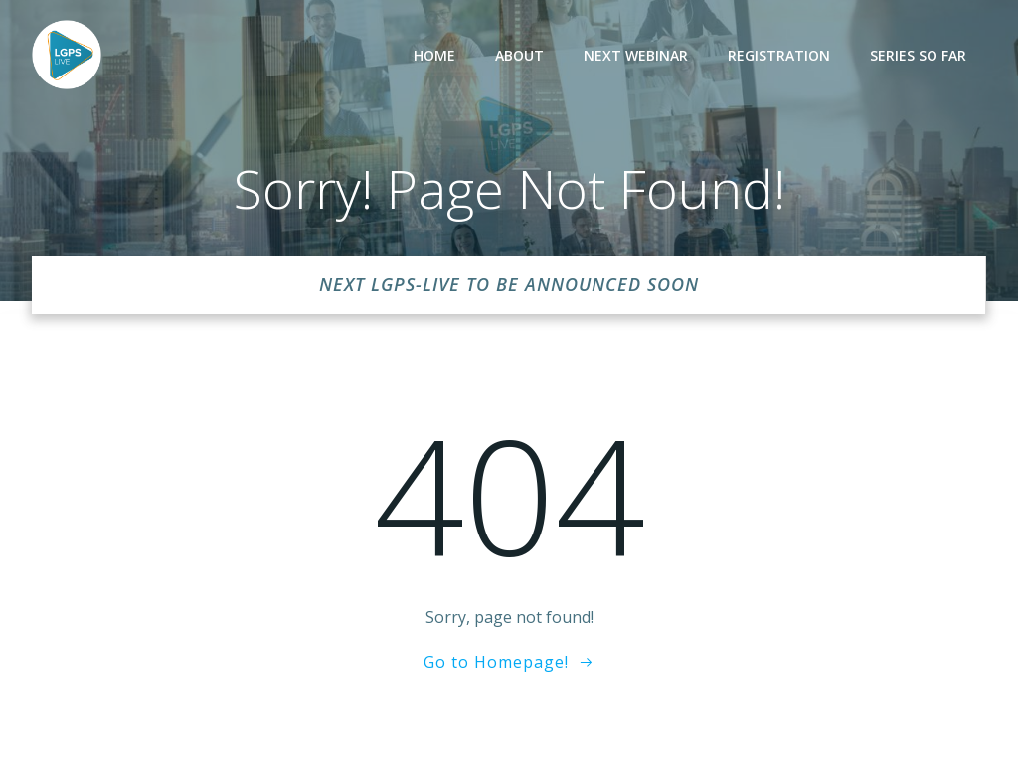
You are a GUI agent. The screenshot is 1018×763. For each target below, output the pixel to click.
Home (434, 55)
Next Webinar (636, 55)
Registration (779, 55)
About (519, 55)
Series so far (918, 55)
